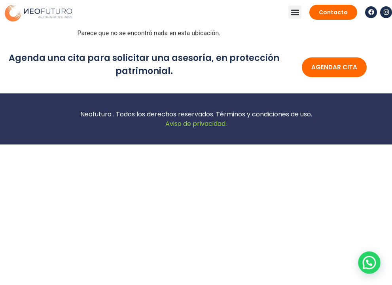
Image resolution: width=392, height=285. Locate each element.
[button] (294, 12)
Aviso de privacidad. (196, 123)
